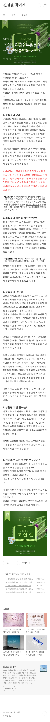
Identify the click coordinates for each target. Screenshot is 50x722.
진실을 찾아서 (14, 5)
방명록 (24, 15)
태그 (13, 15)
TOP (45, 713)
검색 (39, 5)
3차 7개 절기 (10, 574)
